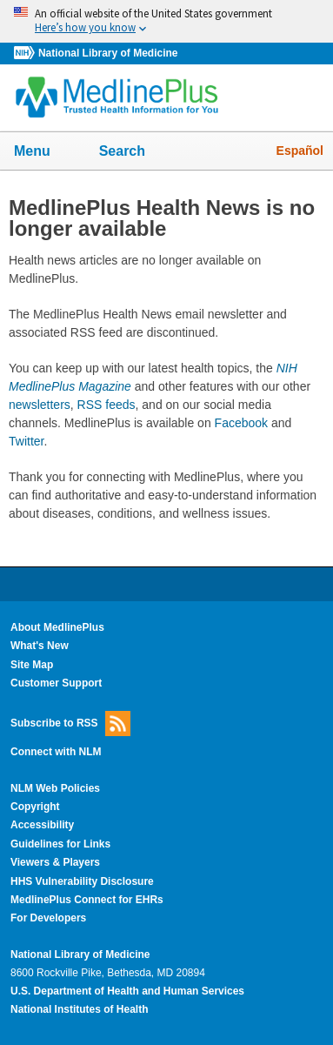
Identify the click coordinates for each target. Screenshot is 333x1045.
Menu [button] (43, 152)
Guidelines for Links (60, 844)
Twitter (26, 441)
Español (299, 150)
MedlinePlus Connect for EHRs (86, 900)
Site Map (31, 665)
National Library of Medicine (107, 53)
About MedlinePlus (57, 627)
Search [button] (133, 152)
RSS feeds (106, 405)
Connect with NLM (56, 752)
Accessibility (42, 825)
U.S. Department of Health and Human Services (127, 991)
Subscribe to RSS (70, 723)
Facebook (241, 423)
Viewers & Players (55, 862)
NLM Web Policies (55, 788)
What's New (39, 646)
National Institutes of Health (79, 1009)
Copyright (35, 806)
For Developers (48, 918)
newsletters (39, 405)
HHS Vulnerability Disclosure (82, 881)
